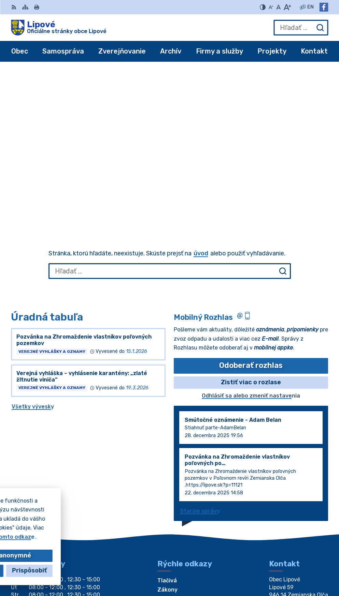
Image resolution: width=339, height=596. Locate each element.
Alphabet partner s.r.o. (112, 530)
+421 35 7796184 (293, 468)
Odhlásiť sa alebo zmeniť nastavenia (251, 240)
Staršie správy (200, 356)
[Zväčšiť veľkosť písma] (287, 7)
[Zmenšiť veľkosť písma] (271, 7)
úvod (201, 98)
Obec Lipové (71, 537)
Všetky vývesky (33, 251)
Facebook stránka (294, 491)
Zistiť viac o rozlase (251, 227)
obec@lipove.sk (290, 483)
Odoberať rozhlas (251, 210)
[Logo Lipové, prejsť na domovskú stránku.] (59, 27)
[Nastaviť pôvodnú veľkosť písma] (278, 7)
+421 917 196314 (292, 476)
